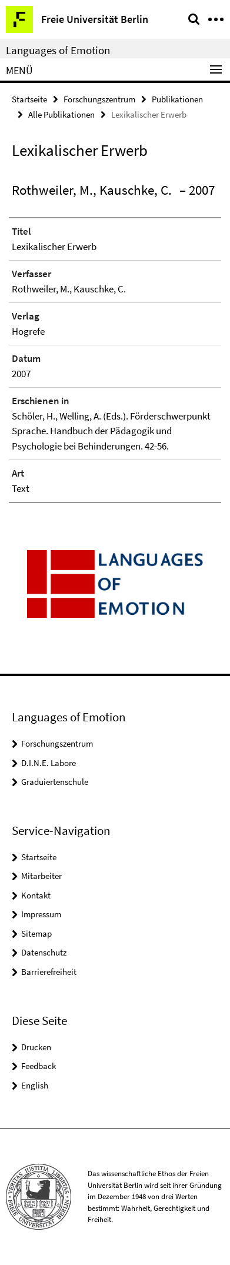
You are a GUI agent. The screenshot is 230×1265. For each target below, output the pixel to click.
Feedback (38, 1065)
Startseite (29, 99)
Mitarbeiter (41, 875)
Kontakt (36, 895)
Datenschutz (43, 952)
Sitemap (36, 933)
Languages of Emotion (58, 50)
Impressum (41, 914)
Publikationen (177, 99)
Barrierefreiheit (48, 971)
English (34, 1085)
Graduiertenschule (54, 781)
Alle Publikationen (61, 114)
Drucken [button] (36, 1047)
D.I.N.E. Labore (48, 762)
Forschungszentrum (99, 99)
